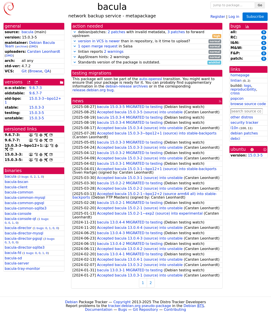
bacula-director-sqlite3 (24, 247)
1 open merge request (98, 46)
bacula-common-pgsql (24, 203)
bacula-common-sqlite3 (25, 208)
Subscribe (255, 16)
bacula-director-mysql (24, 233)
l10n (234, 128)
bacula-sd (13, 258)
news (78, 101)
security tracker (245, 122)
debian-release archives (126, 86)
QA (47, 71)
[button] (75, 32)
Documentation (98, 309)
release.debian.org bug (93, 90)
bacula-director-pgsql (23, 238)
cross (235, 93)
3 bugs (23, 176)
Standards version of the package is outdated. (146, 62)
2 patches (116, 32)
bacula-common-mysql (25, 197)
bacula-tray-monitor (22, 268)
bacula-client (16, 187)
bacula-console (18, 213)
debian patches (244, 133)
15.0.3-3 (36, 107)
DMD (33, 46)
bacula (27, 32)
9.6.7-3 (35, 88)
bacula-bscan (16, 182)
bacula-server (17, 263)
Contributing (175, 309)
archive (21, 46)
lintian (236, 80)
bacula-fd (13, 253)
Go (260, 5)
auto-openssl (150, 79)
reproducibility (243, 89)
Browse (35, 71)
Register (218, 16)
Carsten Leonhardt (43, 51)
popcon (237, 98)
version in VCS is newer (99, 41)
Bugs (122, 309)
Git (24, 71)
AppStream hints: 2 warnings (146, 57)
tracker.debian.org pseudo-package (139, 306)
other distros (242, 117)
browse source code (248, 104)
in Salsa (146, 46)
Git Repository (145, 309)
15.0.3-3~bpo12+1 (33, 100)
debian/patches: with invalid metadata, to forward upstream (146, 34)
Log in (234, 16)
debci (235, 138)
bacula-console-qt (20, 219)
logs (247, 85)
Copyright (122, 302)
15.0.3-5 (36, 113)
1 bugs (43, 219)
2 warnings (114, 51)
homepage (240, 75)
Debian (71, 302)
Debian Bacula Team (30, 45)
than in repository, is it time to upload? (146, 41)
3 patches (176, 32)
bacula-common (19, 192)
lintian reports (146, 52)
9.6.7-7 (35, 93)
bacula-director (18, 228)
